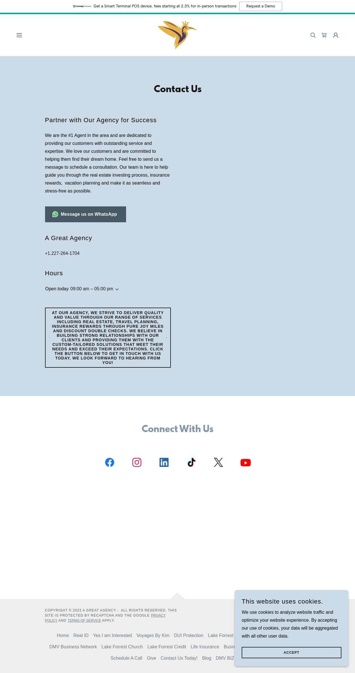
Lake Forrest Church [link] (122, 646)
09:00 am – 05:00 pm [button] (91, 288)
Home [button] (63, 635)
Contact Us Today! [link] (179, 658)
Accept (291, 653)
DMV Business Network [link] (73, 646)
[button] (19, 35)
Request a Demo (260, 6)
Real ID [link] (80, 635)
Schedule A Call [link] (126, 658)
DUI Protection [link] (188, 635)
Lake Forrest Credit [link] (166, 646)
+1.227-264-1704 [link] (62, 253)
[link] (177, 34)
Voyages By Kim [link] (153, 635)
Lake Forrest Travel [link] (227, 635)
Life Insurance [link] (205, 646)
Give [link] (151, 658)
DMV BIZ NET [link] (230, 658)
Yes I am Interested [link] (112, 635)
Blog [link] (206, 658)
